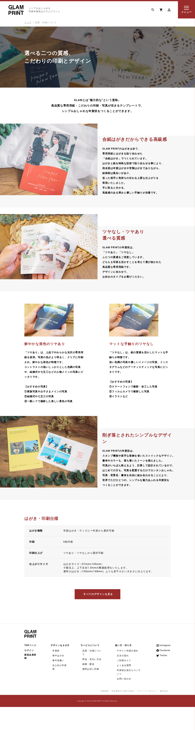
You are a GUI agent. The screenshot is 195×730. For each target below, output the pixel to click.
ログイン (29, 650)
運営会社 (164, 691)
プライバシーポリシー (147, 691)
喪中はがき (58, 655)
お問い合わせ (124, 679)
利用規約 (105, 691)
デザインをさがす (60, 645)
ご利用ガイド (124, 660)
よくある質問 (124, 665)
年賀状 (56, 650)
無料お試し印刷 (90, 669)
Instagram (163, 645)
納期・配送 (88, 664)
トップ (28, 22)
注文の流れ (123, 655)
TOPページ (30, 645)
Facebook (163, 650)
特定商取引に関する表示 (123, 691)
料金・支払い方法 (91, 659)
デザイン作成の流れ (127, 650)
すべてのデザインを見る (98, 594)
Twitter (161, 655)
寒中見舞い (58, 660)
